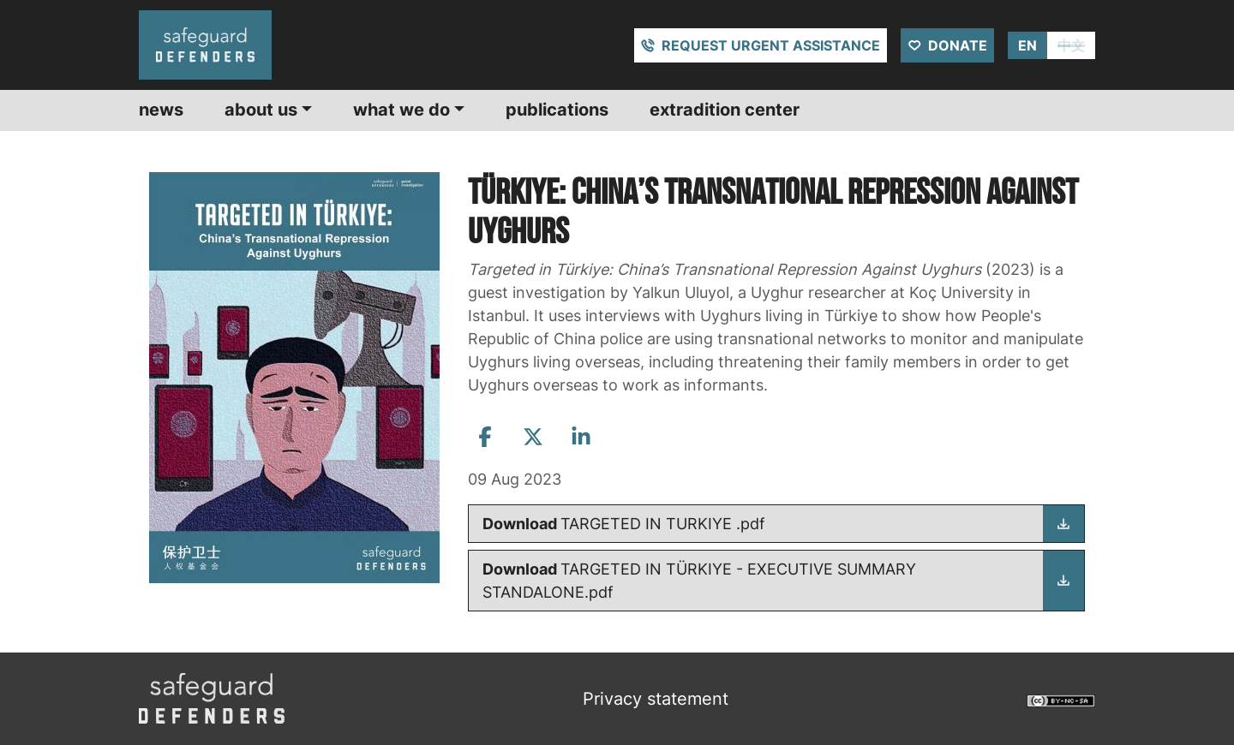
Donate (957, 45)
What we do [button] (401, 109)
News (161, 109)
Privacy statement (655, 698)
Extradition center (725, 109)
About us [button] (261, 109)
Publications (557, 109)
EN (1027, 45)
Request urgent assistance (771, 45)
